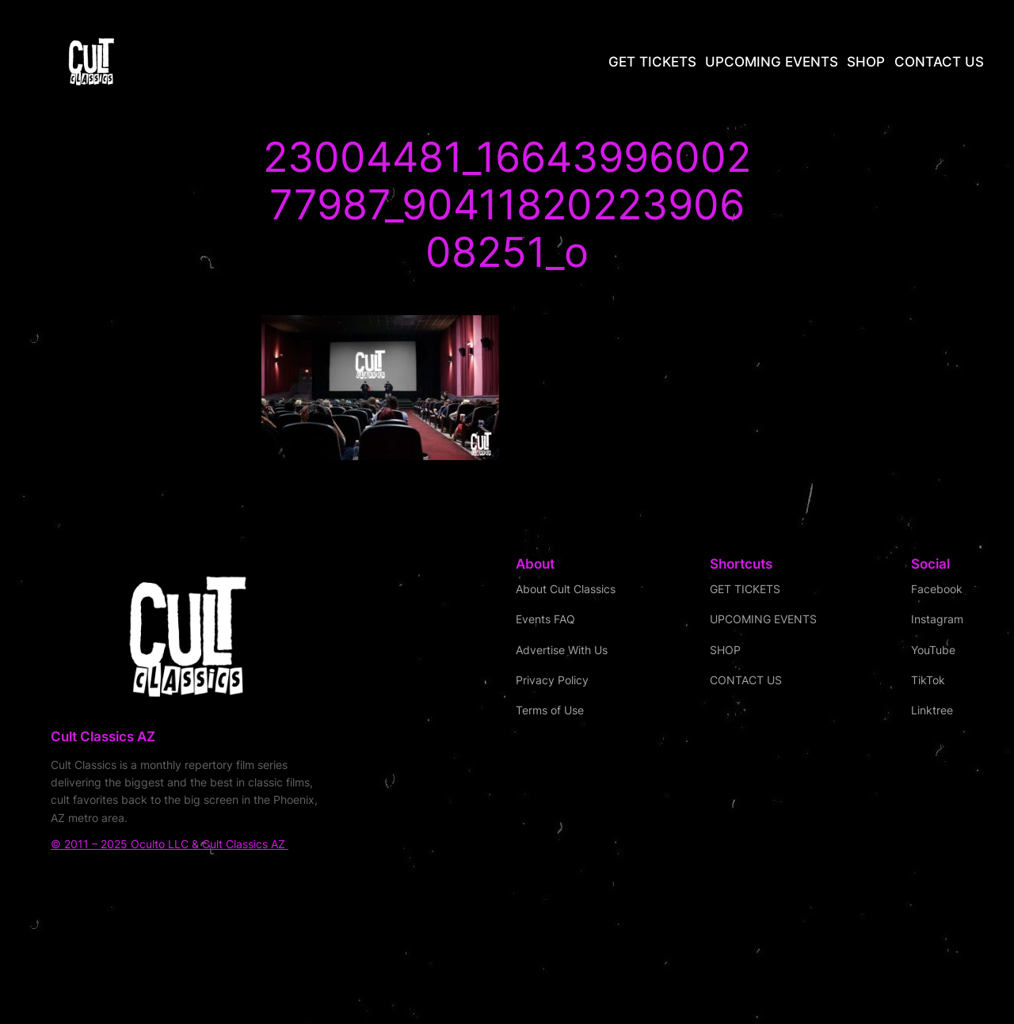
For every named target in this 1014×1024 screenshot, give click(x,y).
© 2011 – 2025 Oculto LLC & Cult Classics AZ (169, 844)
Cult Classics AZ (103, 736)
